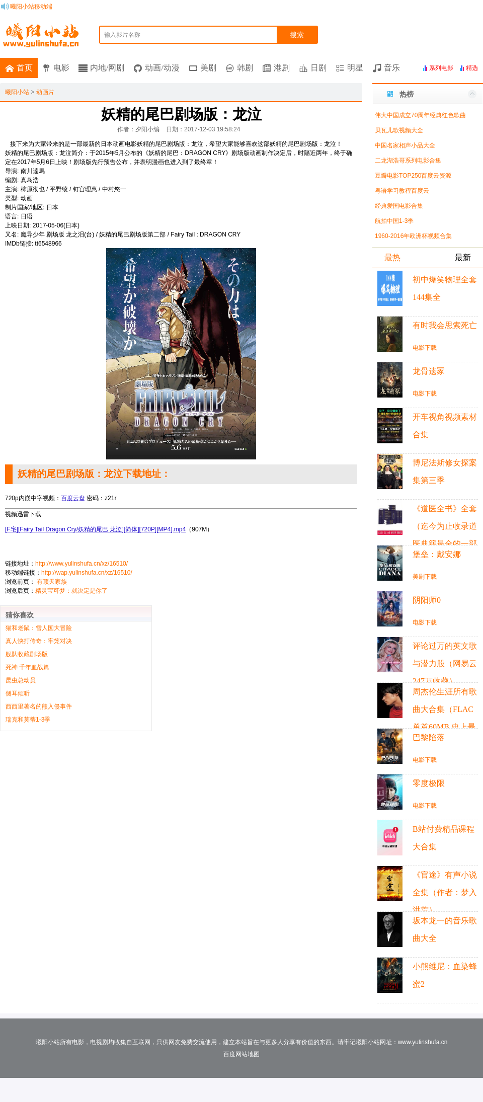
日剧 (318, 67)
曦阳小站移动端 (31, 6)
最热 (392, 257)
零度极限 (429, 783)
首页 (25, 67)
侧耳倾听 (18, 693)
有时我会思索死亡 (445, 325)
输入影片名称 (122, 34)
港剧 (282, 67)
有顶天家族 (52, 581)
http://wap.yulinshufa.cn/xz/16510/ (86, 572)
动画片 (45, 92)
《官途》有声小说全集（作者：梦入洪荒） (445, 892)
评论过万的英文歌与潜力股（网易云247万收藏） (445, 663)
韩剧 (245, 67)
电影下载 (425, 347)
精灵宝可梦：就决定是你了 (71, 590)
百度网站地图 (241, 1054)
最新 (463, 257)
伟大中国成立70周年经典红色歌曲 (420, 115)
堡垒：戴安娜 (437, 554)
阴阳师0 (427, 600)
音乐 (392, 67)
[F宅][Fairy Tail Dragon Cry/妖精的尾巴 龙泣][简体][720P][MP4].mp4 (95, 529)
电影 (61, 67)
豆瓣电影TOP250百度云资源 (413, 175)
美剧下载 (425, 576)
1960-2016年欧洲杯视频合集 (413, 236)
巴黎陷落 (429, 737)
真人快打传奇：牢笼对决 (39, 641)
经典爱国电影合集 (399, 205)
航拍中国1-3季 (394, 220)
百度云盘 (73, 498)
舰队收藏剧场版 (27, 654)
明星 (355, 67)
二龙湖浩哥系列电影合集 (408, 160)
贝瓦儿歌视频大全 (399, 130)
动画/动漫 (162, 67)
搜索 (297, 35)
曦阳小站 (17, 92)
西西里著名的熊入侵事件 (39, 706)
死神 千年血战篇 (27, 667)
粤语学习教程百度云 (402, 190)
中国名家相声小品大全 (405, 145)
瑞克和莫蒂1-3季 (28, 719)
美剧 (208, 67)
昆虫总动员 (21, 680)
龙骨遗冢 (429, 371)
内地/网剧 (107, 67)
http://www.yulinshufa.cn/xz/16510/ (81, 563)
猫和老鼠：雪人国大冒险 (39, 628)
